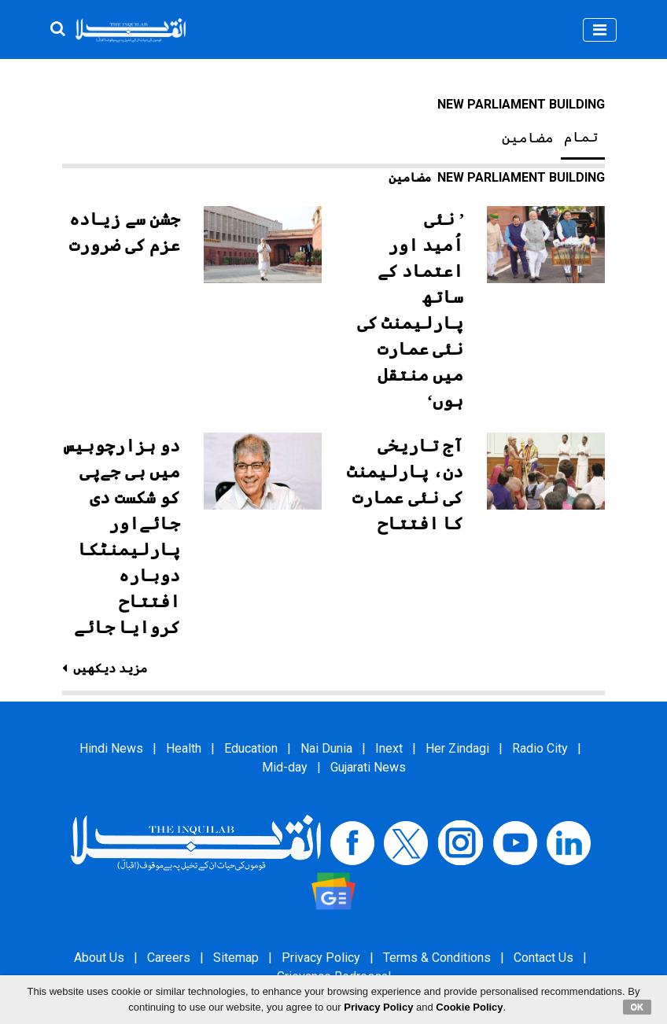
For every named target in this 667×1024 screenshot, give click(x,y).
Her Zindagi (457, 748)
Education (251, 748)
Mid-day (285, 767)
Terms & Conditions (437, 957)
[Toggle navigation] (600, 30)
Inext (389, 748)
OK (637, 1006)
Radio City (540, 748)
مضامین (528, 137)
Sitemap (236, 957)
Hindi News (111, 748)
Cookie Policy (469, 1007)
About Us (99, 957)
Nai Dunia (326, 748)
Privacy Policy (321, 957)
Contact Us (543, 957)
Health (183, 748)
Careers (168, 957)
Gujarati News (368, 767)
